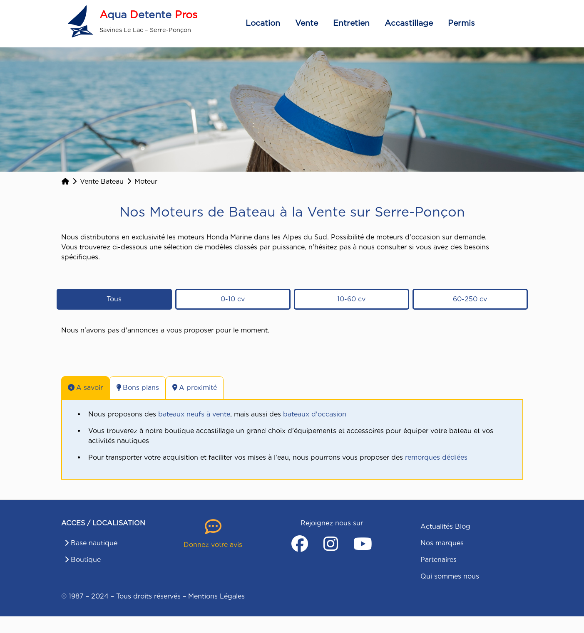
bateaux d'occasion (314, 414)
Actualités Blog (445, 526)
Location (263, 23)
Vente (306, 23)
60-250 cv (470, 299)
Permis (461, 23)
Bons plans (137, 388)
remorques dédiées (436, 457)
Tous (114, 299)
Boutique (86, 560)
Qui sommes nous (449, 576)
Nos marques (442, 543)
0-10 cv (233, 299)
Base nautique (94, 543)
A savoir (85, 388)
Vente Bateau (102, 181)
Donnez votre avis (213, 545)
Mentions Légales (216, 596)
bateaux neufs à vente (194, 414)
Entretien (351, 23)
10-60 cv (351, 299)
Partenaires (438, 560)
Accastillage (409, 23)
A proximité (194, 388)
